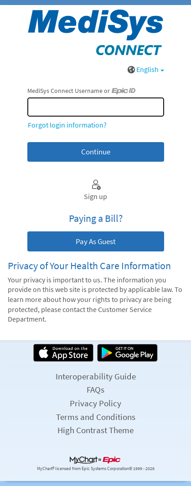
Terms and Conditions (95, 416)
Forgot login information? (67, 125)
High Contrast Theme (95, 430)
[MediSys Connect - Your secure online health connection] (95, 32)
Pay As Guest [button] (96, 241)
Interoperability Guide (96, 376)
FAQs (95, 389)
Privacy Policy (95, 403)
